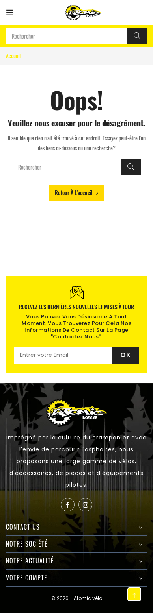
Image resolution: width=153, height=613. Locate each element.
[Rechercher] (137, 36)
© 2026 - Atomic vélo (76, 598)
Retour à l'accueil (76, 192)
